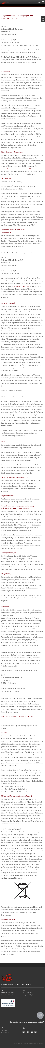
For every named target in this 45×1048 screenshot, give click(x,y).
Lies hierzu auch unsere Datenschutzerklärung (17, 716)
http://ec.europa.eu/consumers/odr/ (19, 169)
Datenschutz (4, 995)
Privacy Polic (11, 995)
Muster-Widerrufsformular (21, 286)
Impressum (4, 992)
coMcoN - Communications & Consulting (33, 1043)
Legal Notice (11, 992)
